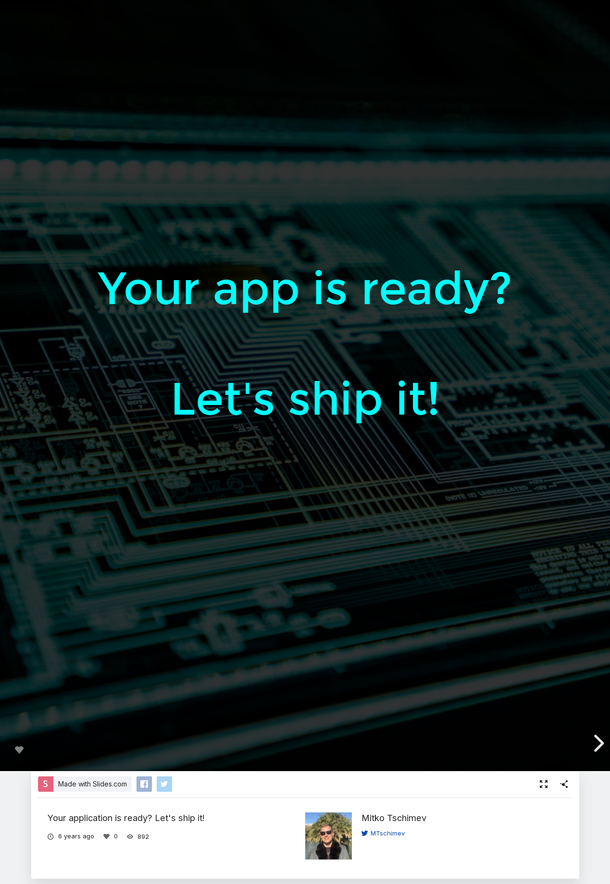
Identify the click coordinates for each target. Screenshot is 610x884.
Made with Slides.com (92, 784)
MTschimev (383, 833)
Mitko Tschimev (393, 817)
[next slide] (597, 743)
